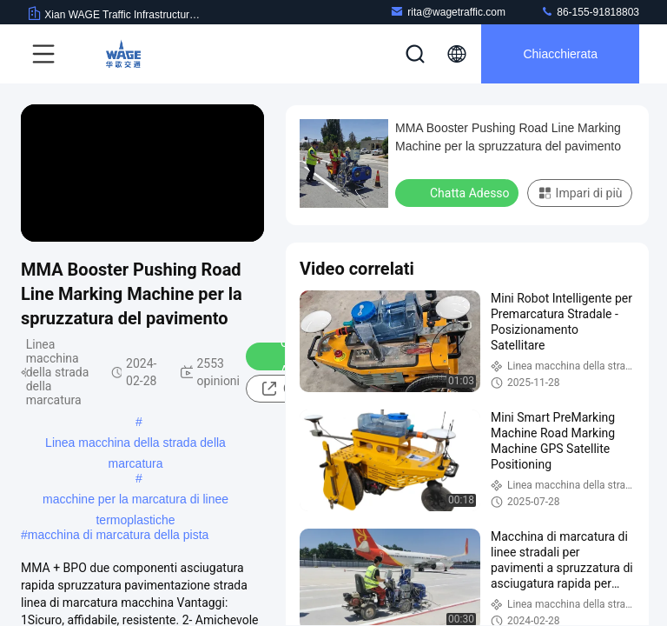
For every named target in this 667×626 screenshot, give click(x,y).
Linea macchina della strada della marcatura (135, 444)
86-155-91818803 (589, 11)
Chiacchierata (560, 54)
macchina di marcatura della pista (118, 535)
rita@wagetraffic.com (447, 11)
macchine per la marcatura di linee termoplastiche (135, 500)
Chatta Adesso (458, 192)
